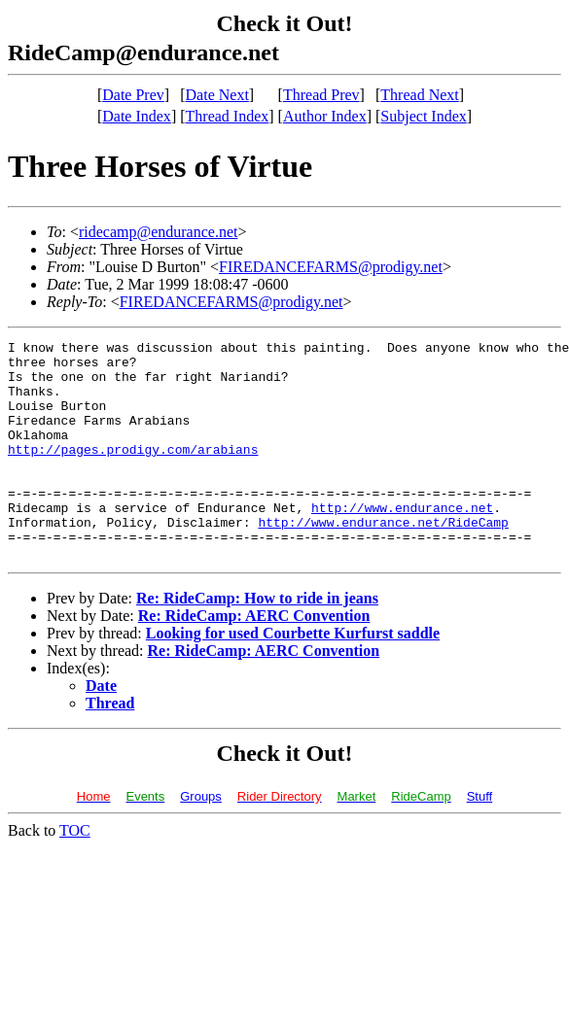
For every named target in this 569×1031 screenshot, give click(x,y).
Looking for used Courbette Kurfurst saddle (293, 677)
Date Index (136, 116)
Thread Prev (321, 94)
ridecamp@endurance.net (158, 231)
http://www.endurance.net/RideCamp (383, 559)
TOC (74, 874)
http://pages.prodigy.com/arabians (133, 472)
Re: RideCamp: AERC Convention (254, 659)
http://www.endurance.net (402, 542)
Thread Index (227, 116)
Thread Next (419, 94)
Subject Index (423, 116)
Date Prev (133, 94)
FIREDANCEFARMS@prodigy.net (331, 266)
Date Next (217, 94)
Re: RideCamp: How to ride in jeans (257, 642)
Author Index (325, 116)
